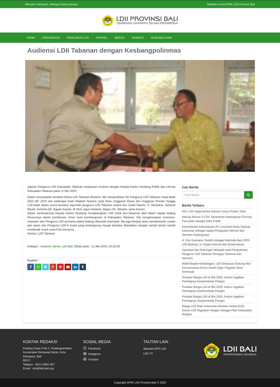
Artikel (102, 37)
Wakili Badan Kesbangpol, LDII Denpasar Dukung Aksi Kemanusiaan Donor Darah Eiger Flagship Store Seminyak (216, 267)
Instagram (92, 354)
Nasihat (138, 37)
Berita (120, 37)
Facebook (92, 348)
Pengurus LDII (78, 37)
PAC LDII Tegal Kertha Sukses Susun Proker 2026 (214, 211)
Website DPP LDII (154, 348)
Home (30, 37)
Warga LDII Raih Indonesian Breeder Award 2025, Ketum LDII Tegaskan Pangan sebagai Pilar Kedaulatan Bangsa (217, 310)
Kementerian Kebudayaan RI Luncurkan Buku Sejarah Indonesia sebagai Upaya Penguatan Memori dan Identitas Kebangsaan (216, 230)
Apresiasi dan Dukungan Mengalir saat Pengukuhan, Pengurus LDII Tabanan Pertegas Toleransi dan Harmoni (215, 254)
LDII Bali (67, 246)
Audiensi (45, 246)
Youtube (90, 359)
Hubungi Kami (161, 37)
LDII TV (148, 353)
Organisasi (51, 37)
